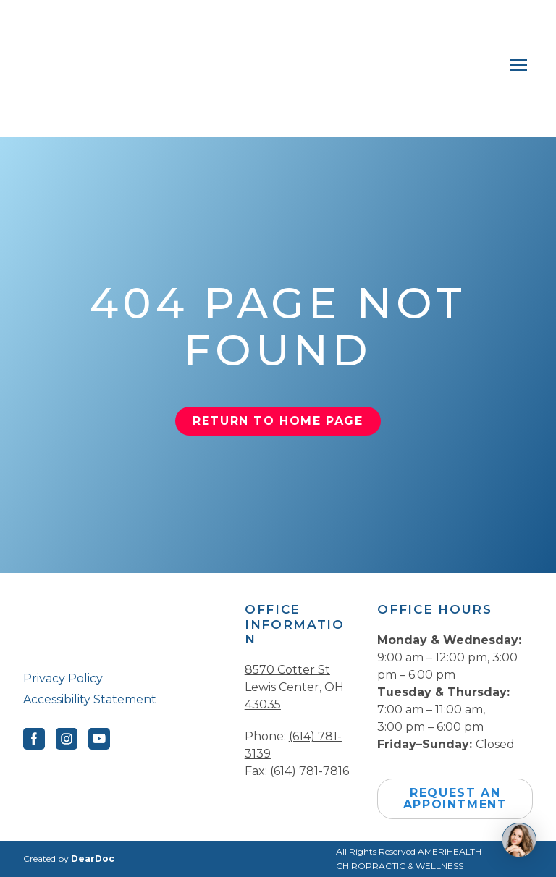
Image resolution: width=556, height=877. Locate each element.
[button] (277, 421)
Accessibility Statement (89, 699)
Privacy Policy (63, 678)
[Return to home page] (263, 64)
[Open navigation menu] (518, 65)
